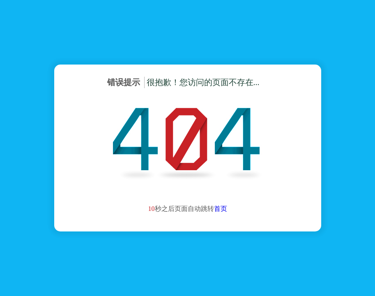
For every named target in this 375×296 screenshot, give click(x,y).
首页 (220, 208)
